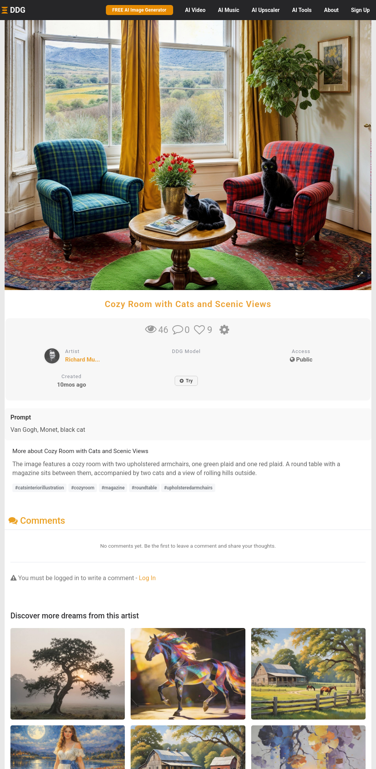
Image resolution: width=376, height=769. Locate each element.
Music (228, 10)
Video (195, 10)
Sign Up (360, 10)
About (331, 10)
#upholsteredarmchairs (188, 488)
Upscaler (265, 10)
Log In (147, 578)
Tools (302, 10)
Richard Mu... (82, 359)
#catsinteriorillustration (39, 488)
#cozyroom (82, 488)
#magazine (113, 488)
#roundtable (144, 488)
